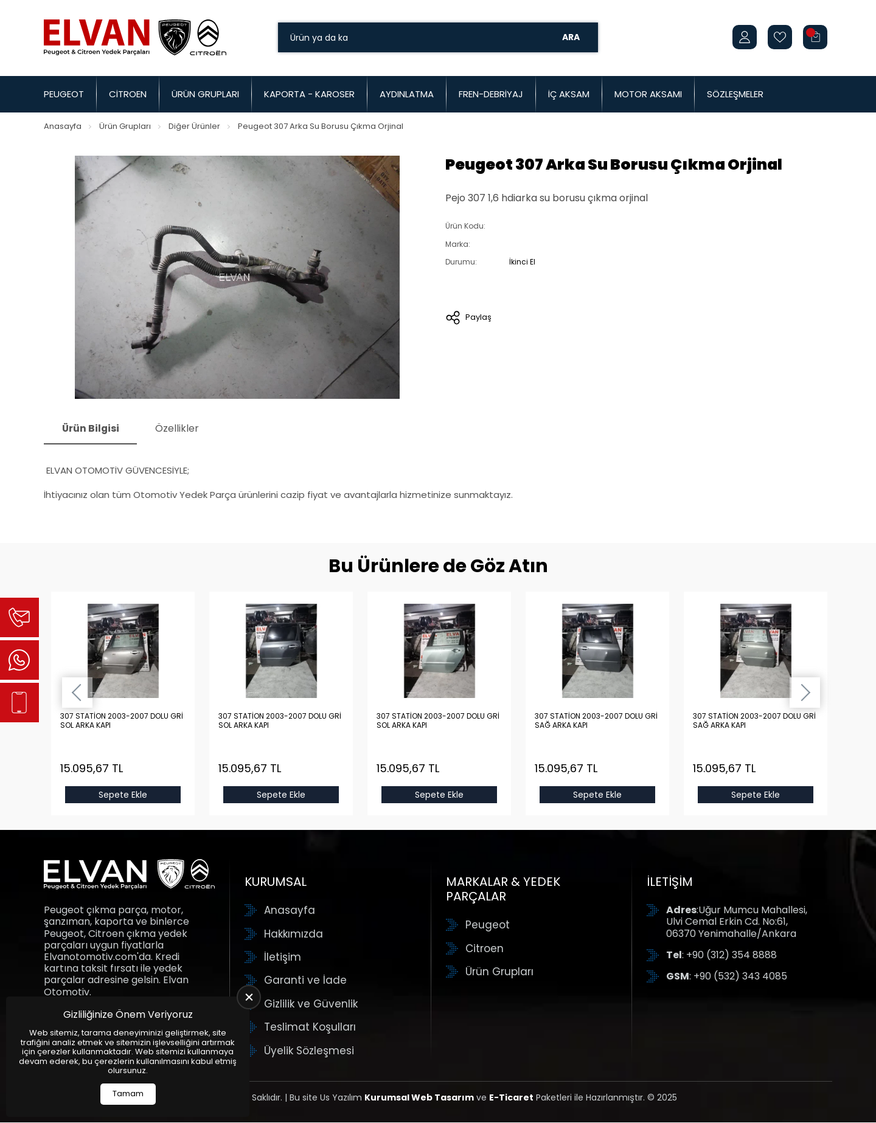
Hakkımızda (293, 934)
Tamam (128, 1093)
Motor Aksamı (648, 94)
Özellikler (179, 428)
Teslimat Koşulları (310, 1027)
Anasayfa (63, 126)
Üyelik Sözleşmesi (309, 1051)
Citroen (128, 94)
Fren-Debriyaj (491, 94)
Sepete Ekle (123, 795)
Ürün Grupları (205, 94)
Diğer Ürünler (194, 126)
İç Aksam (568, 94)
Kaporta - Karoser (309, 94)
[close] (249, 997)
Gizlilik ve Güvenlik (311, 1004)
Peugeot (64, 94)
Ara (571, 37)
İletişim (282, 958)
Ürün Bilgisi (91, 428)
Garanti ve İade (305, 981)
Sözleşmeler (735, 94)
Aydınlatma (407, 94)
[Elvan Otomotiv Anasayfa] (135, 37)
